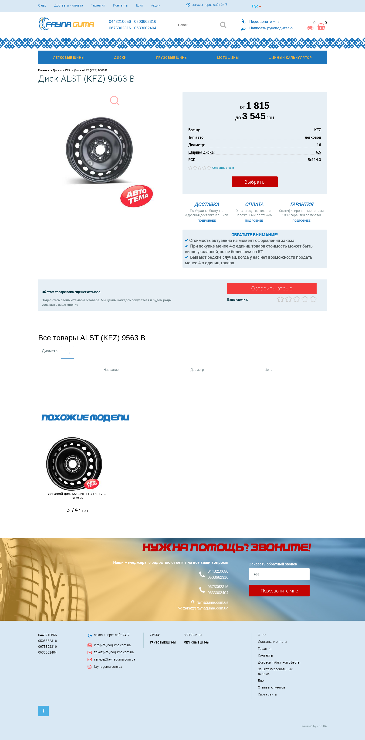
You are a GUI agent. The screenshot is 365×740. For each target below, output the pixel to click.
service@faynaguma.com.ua (114, 659)
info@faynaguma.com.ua (112, 644)
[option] (77, 474)
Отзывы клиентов (271, 687)
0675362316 (218, 587)
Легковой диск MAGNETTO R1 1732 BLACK (77, 495)
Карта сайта (267, 694)
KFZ (68, 70)
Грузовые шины (163, 642)
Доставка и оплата (68, 5)
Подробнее (207, 220)
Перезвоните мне (279, 590)
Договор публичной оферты (279, 662)
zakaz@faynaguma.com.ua (205, 608)
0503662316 (218, 577)
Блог (139, 5)
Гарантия (98, 5)
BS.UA (323, 725)
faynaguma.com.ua (212, 602)
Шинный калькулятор (290, 57)
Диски (57, 70)
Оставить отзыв (223, 167)
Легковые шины (197, 642)
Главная (43, 70)
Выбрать (254, 182)
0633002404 (218, 592)
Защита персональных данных (275, 670)
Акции (155, 5)
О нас (42, 5)
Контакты (120, 5)
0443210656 (218, 571)
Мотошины (193, 634)
